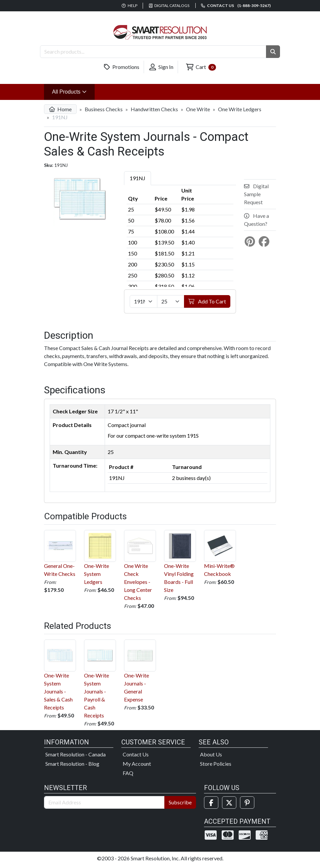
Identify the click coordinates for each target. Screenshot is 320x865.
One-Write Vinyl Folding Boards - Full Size (180, 561)
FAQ (128, 773)
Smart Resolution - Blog (72, 763)
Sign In (161, 67)
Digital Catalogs (169, 5)
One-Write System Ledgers (100, 557)
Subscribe (180, 802)
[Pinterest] (247, 802)
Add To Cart (207, 301)
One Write (198, 109)
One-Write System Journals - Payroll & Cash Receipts (100, 679)
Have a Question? (256, 220)
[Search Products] (153, 51)
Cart (201, 67)
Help (129, 5)
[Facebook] (211, 802)
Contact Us (136, 754)
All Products (73, 91)
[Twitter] (229, 802)
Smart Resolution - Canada (75, 754)
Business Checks (104, 109)
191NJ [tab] (137, 178)
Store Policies (215, 763)
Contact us (236, 5)
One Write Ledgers (239, 109)
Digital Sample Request (256, 194)
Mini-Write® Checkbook (220, 553)
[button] (273, 51)
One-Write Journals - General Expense (140, 671)
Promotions (121, 67)
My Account (137, 763)
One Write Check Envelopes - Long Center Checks (140, 565)
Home (60, 109)
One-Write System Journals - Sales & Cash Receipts (60, 675)
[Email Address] (104, 802)
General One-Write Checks (60, 553)
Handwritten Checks (154, 109)
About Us (211, 754)
